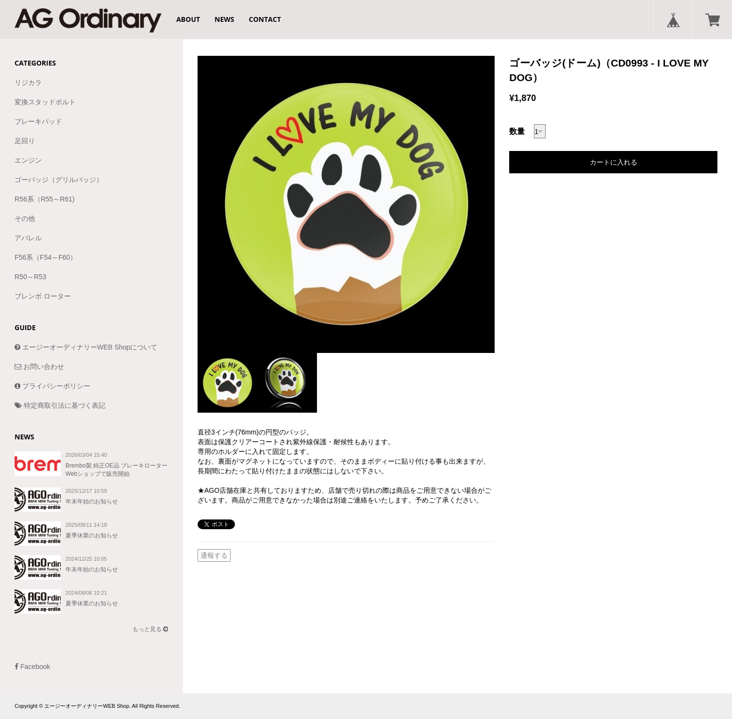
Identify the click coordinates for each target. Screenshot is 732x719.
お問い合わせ (39, 366)
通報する (214, 555)
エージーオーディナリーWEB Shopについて (86, 347)
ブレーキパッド (38, 121)
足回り (25, 141)
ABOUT (188, 19)
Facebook (32, 666)
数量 (517, 131)
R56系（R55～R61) (45, 199)
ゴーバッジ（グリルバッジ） (59, 180)
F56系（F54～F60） (46, 257)
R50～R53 (30, 277)
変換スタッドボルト (45, 102)
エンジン (28, 160)
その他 (25, 218)
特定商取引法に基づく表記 (60, 405)
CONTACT (265, 19)
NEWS (224, 19)
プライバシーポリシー (52, 386)
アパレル (28, 238)
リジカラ (28, 82)
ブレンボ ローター (43, 296)
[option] (346, 204)
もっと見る (150, 629)
